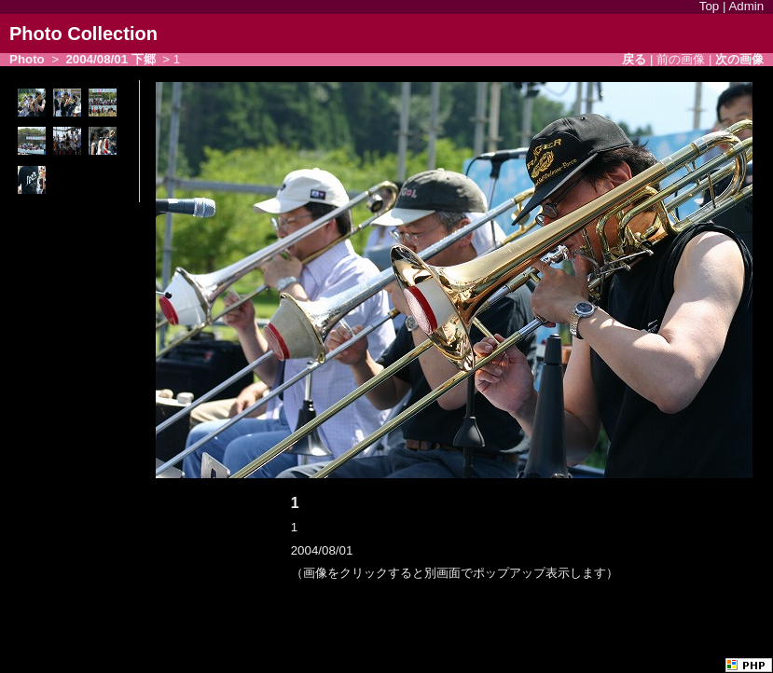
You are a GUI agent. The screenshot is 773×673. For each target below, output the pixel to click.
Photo (27, 59)
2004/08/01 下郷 (110, 59)
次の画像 (739, 59)
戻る (634, 59)
